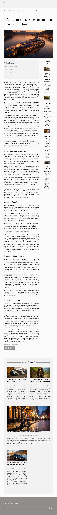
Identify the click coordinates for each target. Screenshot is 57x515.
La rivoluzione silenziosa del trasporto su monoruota (47, 106)
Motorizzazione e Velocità (11, 66)
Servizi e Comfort (9, 69)
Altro (10, 10)
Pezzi (12, 503)
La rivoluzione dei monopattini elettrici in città (24, 432)
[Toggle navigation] (4, 3)
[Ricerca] (26, 508)
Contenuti (10, 63)
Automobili (6, 503)
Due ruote (17, 503)
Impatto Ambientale (10, 76)
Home (6, 10)
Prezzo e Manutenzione (11, 72)
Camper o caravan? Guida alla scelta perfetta (47, 76)
